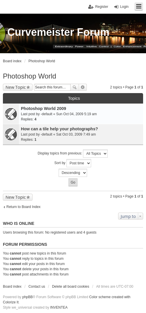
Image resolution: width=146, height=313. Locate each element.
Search (74, 87)
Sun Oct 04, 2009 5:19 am (76, 114)
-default (46, 114)
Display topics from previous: (73, 154)
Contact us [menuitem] (36, 286)
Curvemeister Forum (58, 32)
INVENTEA (59, 307)
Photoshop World (29, 76)
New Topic (16, 87)
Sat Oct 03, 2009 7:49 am (76, 134)
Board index (12, 286)
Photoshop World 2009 (43, 108)
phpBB (27, 297)
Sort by (72, 163)
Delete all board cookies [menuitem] (70, 286)
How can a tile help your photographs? (59, 129)
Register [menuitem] (101, 7)
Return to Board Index (23, 207)
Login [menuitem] (124, 7)
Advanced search (83, 87)
